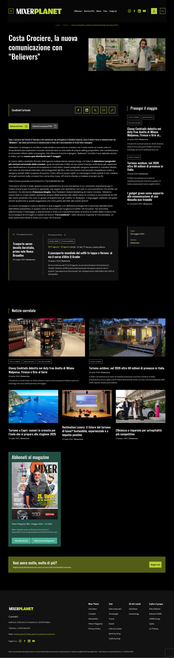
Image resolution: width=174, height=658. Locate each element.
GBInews (78, 11)
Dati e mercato (115, 609)
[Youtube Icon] (144, 11)
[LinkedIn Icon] (139, 11)
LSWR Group (154, 619)
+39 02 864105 (23, 628)
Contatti (92, 614)
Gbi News (133, 609)
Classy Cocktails (133, 117)
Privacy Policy (94, 628)
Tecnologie (113, 614)
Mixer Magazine (95, 623)
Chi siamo (92, 609)
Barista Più (89, 11)
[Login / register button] (154, 11)
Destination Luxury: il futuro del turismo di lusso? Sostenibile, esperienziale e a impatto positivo (86, 431)
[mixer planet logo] (21, 608)
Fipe (105, 11)
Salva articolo (19, 126)
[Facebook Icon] (134, 11)
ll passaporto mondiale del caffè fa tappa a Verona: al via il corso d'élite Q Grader (80, 255)
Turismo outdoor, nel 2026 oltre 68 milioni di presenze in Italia (145, 166)
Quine (151, 623)
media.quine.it (19, 634)
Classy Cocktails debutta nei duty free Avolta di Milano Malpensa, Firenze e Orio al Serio (144, 132)
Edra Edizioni (154, 609)
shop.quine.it (32, 634)
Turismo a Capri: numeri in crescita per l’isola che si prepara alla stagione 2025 (32, 432)
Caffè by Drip (114, 638)
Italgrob (113, 11)
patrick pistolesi (148, 117)
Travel (66, 25)
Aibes (98, 11)
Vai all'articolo (21, 540)
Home (58, 25)
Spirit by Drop (115, 633)
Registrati (155, 564)
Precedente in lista (22, 234)
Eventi (111, 623)
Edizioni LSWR (155, 614)
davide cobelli (53, 241)
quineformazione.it (47, 634)
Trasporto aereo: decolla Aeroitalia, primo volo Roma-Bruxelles (24, 249)
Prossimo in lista (57, 235)
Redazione (30, 259)
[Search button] (162, 11)
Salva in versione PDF (45, 126)
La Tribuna (153, 628)
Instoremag (134, 614)
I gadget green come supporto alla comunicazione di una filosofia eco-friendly (145, 196)
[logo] (39, 11)
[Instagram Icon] (129, 11)
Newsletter (93, 619)
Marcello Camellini (134, 123)
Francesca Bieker (68, 241)
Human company (134, 157)
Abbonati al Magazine (44, 540)
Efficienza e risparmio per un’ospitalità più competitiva (139, 432)
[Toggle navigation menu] (11, 11)
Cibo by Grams (115, 628)
